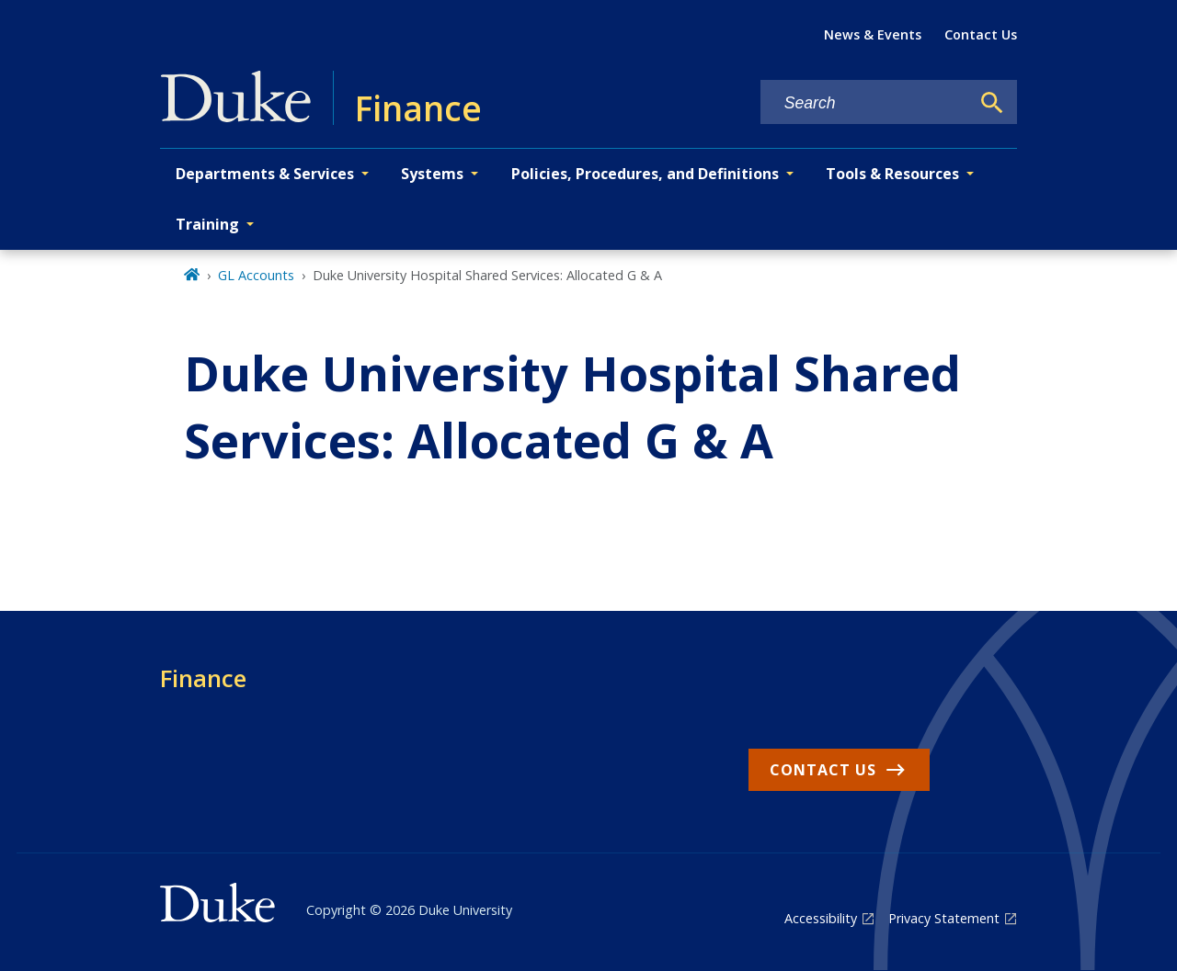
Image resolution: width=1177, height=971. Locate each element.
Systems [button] (432, 174)
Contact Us (980, 34)
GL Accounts (256, 275)
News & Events (872, 34)
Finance (203, 677)
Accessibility (820, 918)
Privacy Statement (944, 918)
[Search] (992, 103)
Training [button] (207, 224)
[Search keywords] (865, 103)
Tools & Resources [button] (892, 174)
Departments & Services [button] (265, 174)
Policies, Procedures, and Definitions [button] (645, 174)
